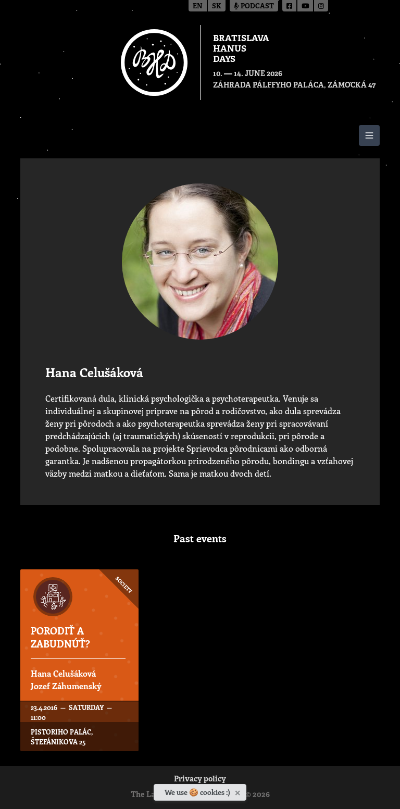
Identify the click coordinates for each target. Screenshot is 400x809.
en (198, 6)
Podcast (254, 6)
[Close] (239, 791)
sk (216, 6)
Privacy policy (200, 779)
